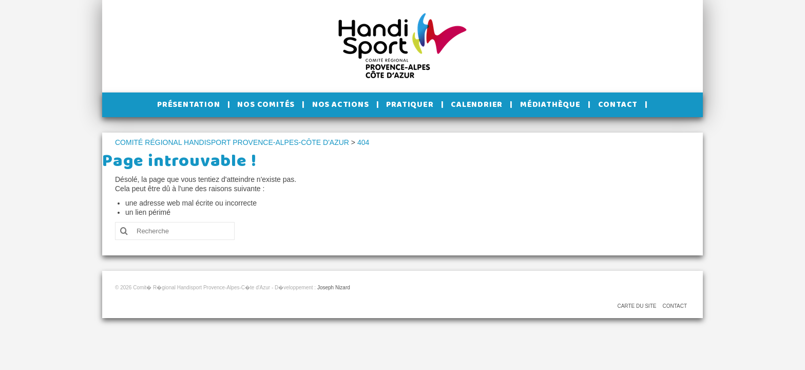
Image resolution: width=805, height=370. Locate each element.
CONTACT (674, 306)
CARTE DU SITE (636, 306)
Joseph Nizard (333, 287)
